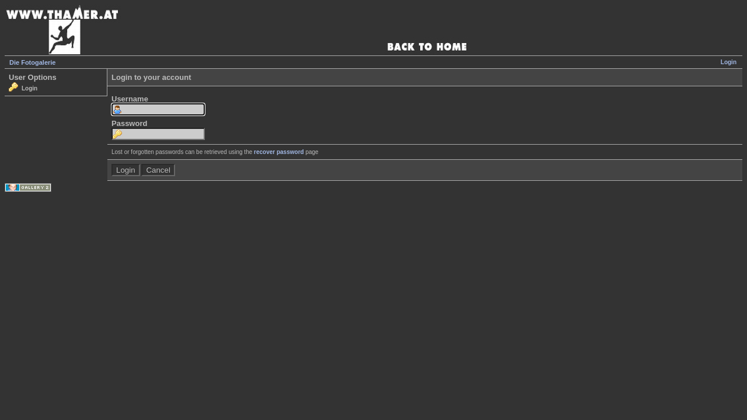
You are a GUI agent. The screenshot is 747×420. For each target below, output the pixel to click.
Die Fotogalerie (32, 62)
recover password (279, 152)
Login (728, 62)
